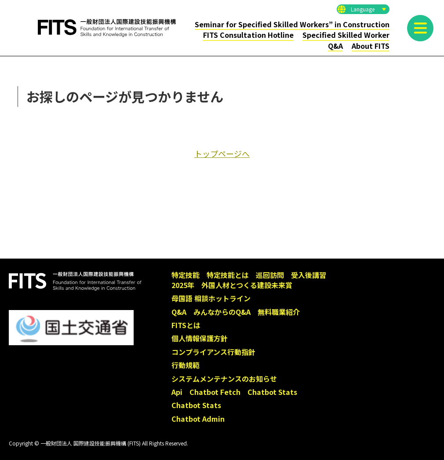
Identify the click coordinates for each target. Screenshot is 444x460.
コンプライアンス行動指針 (213, 352)
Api (176, 392)
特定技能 (185, 275)
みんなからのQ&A (222, 312)
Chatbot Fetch (214, 392)
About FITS (370, 46)
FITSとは (185, 325)
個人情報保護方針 (199, 338)
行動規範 (185, 365)
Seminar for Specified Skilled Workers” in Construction (292, 24)
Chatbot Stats (272, 392)
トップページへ (222, 153)
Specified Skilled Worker (345, 35)
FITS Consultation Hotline (248, 35)
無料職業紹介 (279, 312)
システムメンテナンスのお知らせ (224, 378)
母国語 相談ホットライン (211, 298)
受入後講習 (308, 275)
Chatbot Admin (198, 418)
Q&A (335, 46)
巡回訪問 (270, 275)
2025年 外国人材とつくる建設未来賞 (231, 285)
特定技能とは (228, 275)
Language (363, 9)
